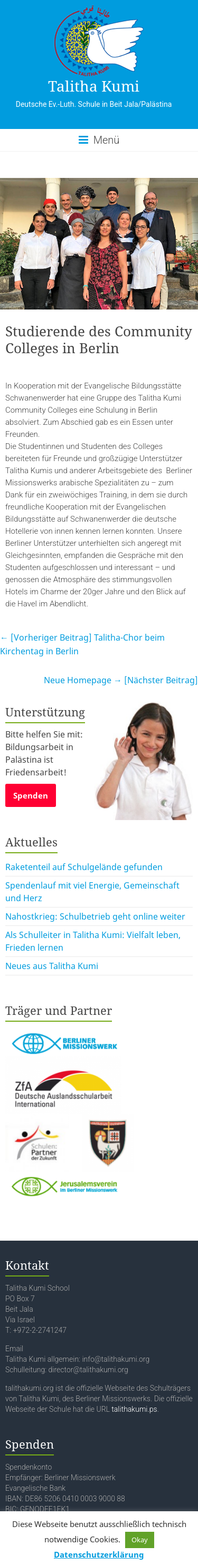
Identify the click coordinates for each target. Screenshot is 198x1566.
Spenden (30, 795)
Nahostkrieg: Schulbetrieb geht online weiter (95, 916)
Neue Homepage (121, 680)
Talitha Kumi (93, 86)
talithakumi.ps (134, 1409)
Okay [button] (139, 1539)
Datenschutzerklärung (99, 1554)
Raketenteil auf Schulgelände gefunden (84, 867)
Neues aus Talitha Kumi (51, 966)
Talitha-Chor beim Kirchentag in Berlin (82, 644)
